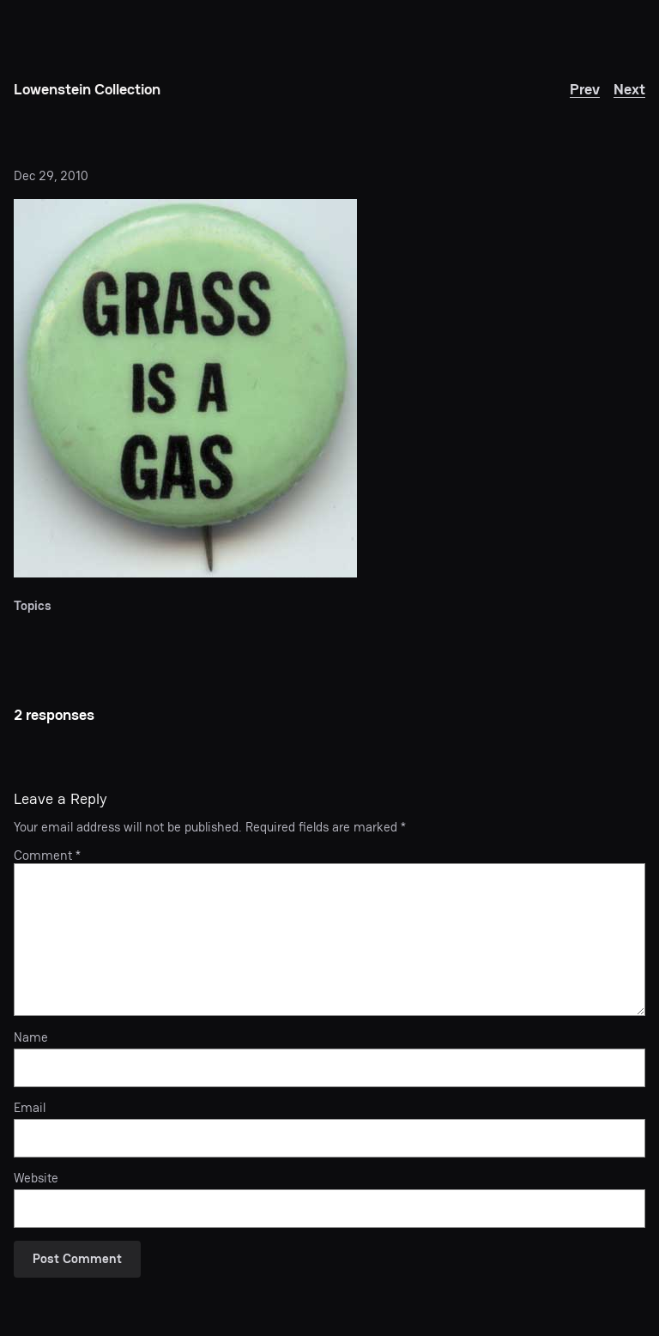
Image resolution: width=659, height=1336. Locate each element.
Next (629, 89)
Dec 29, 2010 (51, 175)
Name (31, 1037)
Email (29, 1107)
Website (36, 1178)
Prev (585, 89)
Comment (47, 855)
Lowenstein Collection (87, 89)
